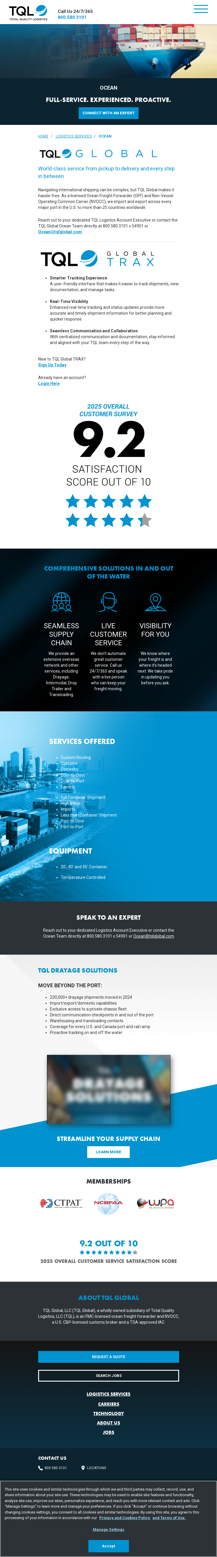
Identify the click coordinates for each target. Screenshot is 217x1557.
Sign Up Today (52, 365)
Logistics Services (74, 136)
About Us (108, 1423)
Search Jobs (109, 1375)
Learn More (108, 1152)
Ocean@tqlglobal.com (60, 231)
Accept (108, 1546)
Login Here (49, 383)
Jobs (108, 1432)
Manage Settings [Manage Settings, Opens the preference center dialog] (109, 1529)
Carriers (108, 1404)
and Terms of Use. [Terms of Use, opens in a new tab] (169, 1518)
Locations (96, 1468)
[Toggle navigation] (201, 9)
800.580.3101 (72, 17)
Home (43, 136)
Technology (108, 1413)
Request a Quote (108, 1357)
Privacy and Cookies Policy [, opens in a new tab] (125, 1518)
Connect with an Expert (109, 113)
